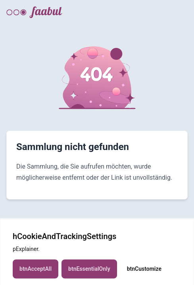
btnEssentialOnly (89, 272)
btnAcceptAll (35, 272)
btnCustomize (144, 272)
